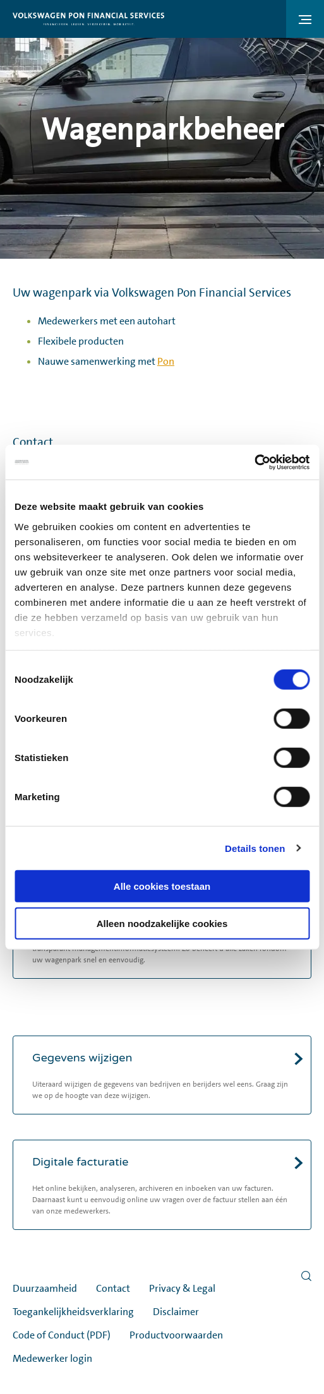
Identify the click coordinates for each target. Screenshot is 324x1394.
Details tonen (255, 847)
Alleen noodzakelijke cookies (162, 923)
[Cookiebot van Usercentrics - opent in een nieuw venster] (254, 462)
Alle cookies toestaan (162, 886)
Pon (165, 361)
